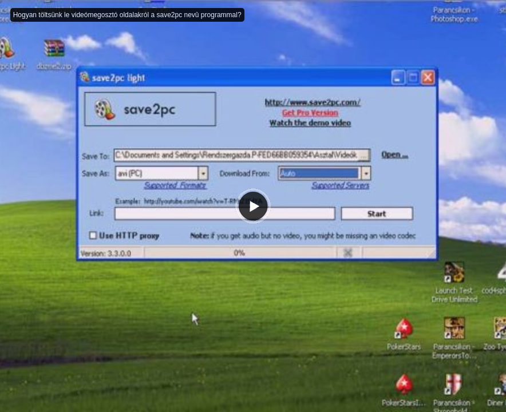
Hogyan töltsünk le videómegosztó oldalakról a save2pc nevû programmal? (127, 15)
